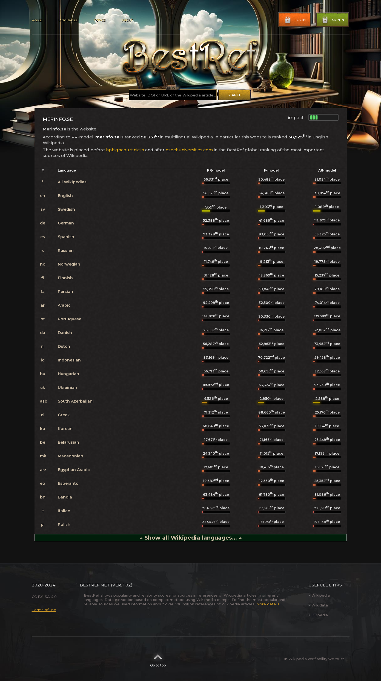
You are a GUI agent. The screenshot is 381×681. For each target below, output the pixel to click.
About (127, 20)
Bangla (65, 497)
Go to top (158, 658)
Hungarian (68, 373)
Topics (99, 20)
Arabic (64, 305)
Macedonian (70, 456)
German (66, 223)
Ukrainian (67, 387)
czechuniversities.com (189, 149)
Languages (67, 20)
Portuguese (69, 319)
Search (235, 95)
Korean (65, 428)
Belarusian (68, 442)
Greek (64, 414)
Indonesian (69, 360)
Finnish (65, 277)
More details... (269, 604)
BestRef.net (95, 585)
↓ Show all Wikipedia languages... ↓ (190, 537)
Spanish (66, 236)
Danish (65, 332)
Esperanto (68, 483)
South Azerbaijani (76, 401)
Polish (64, 524)
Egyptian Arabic (74, 469)
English (65, 195)
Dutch (64, 346)
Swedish (66, 209)
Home (36, 20)
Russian (66, 250)
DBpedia (318, 615)
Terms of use (44, 610)
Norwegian (69, 264)
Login (295, 20)
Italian (64, 510)
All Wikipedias (72, 181)
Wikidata (318, 605)
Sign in (332, 20)
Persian (65, 291)
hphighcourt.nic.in (125, 149)
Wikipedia (319, 595)
